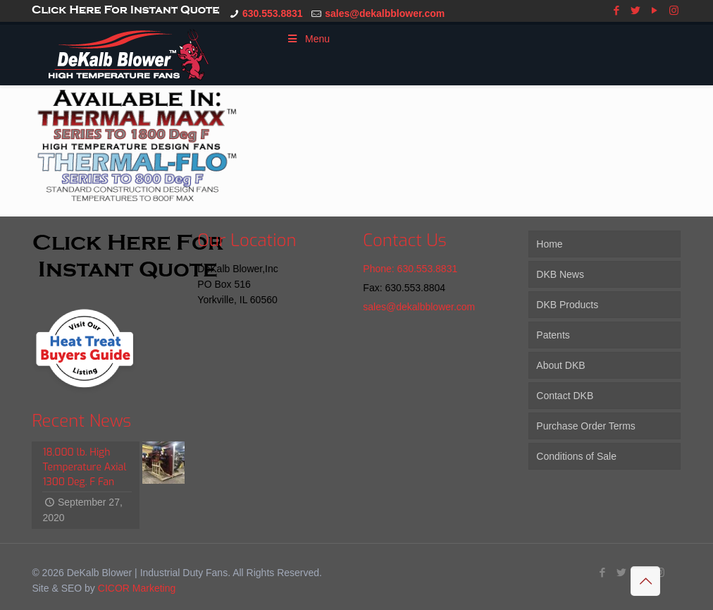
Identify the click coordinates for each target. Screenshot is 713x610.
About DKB (560, 365)
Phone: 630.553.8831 (410, 268)
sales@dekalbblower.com (385, 13)
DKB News (560, 274)
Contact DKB (564, 395)
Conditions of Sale (576, 456)
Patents (552, 335)
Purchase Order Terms (586, 426)
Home (549, 244)
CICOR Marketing (136, 588)
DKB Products (567, 304)
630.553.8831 (272, 13)
